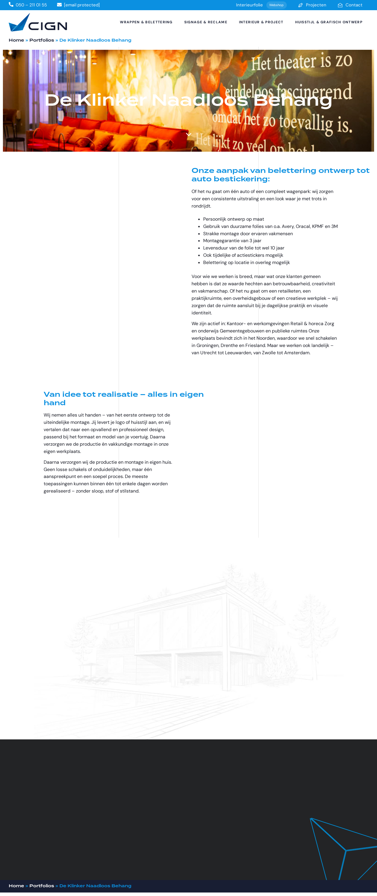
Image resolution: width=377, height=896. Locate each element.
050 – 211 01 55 (31, 5)
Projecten (312, 5)
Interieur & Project (261, 22)
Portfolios (41, 40)
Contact (350, 5)
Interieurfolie (261, 5)
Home (16, 40)
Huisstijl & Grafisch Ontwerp (328, 22)
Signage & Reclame (205, 22)
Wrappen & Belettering (146, 22)
